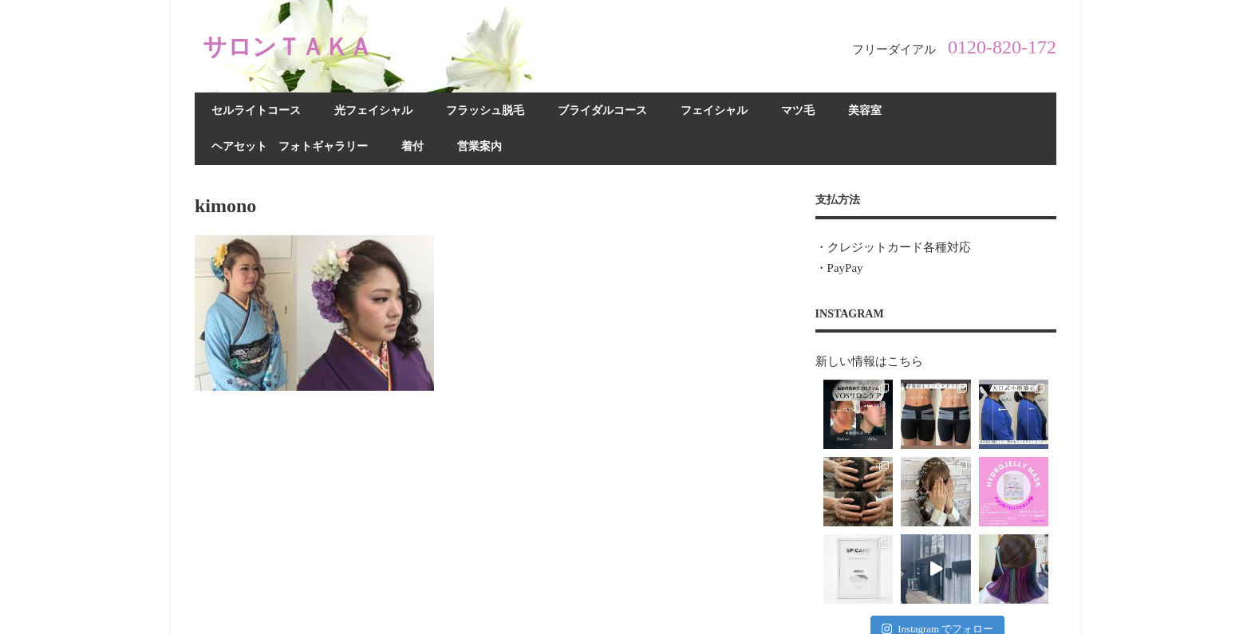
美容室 (865, 110)
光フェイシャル (373, 110)
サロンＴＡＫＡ (293, 46)
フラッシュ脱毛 (485, 110)
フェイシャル (714, 110)
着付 (412, 146)
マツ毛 (798, 110)
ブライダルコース (602, 110)
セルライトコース (256, 110)
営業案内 (479, 146)
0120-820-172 (1002, 47)
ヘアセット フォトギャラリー (289, 146)
